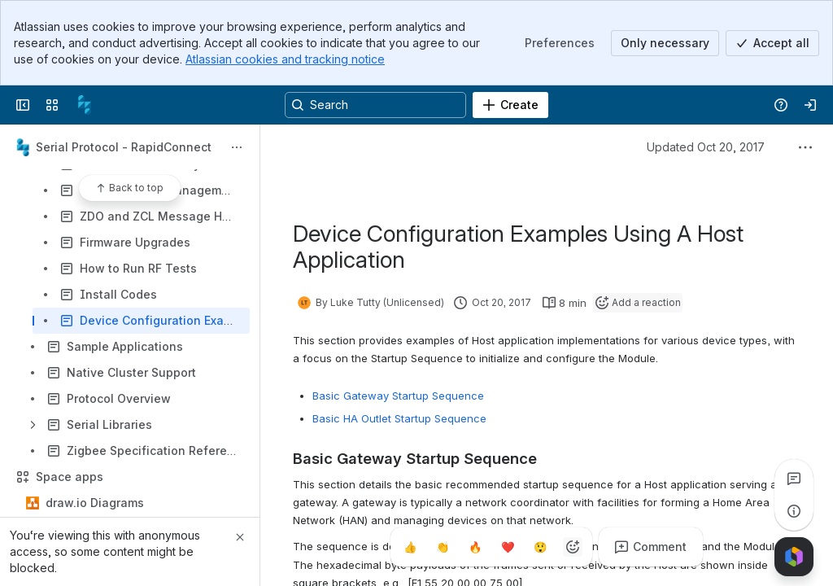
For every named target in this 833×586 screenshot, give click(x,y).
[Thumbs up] (410, 547)
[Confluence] (85, 105)
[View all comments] (794, 479)
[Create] (510, 105)
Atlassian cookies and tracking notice (285, 59)
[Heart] (508, 547)
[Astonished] (540, 547)
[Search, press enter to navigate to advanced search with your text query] (375, 105)
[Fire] (475, 547)
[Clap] (443, 547)
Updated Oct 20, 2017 (706, 147)
